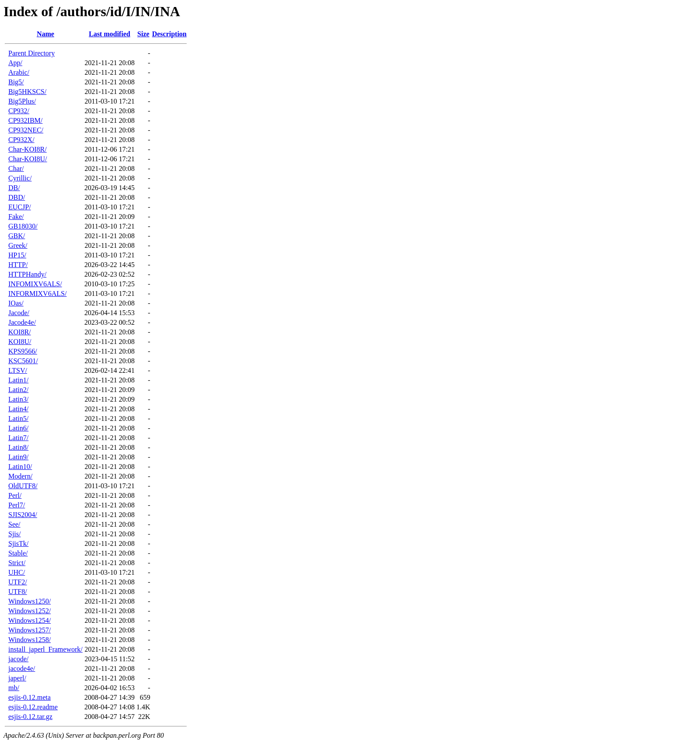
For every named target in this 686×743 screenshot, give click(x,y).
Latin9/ (18, 457)
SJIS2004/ (22, 514)
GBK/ (16, 236)
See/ (14, 524)
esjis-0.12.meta (29, 697)
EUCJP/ (19, 207)
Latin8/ (18, 447)
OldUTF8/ (23, 486)
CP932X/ (21, 139)
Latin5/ (18, 418)
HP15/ (17, 255)
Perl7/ (16, 505)
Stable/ (18, 553)
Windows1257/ (29, 630)
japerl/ (17, 678)
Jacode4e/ (22, 322)
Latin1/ (18, 380)
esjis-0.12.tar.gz (30, 716)
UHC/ (16, 572)
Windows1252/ (29, 611)
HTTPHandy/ (27, 274)
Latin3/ (18, 399)
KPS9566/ (22, 351)
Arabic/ (18, 72)
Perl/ (14, 495)
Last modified (109, 34)
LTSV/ (17, 370)
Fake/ (16, 216)
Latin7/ (18, 437)
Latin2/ (18, 389)
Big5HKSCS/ (27, 91)
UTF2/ (17, 582)
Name (45, 34)
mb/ (13, 687)
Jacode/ (18, 312)
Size (143, 34)
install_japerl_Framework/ (45, 649)
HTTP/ (18, 264)
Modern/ (20, 476)
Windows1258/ (29, 639)
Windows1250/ (29, 601)
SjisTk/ (18, 543)
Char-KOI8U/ (27, 159)
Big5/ (16, 82)
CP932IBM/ (25, 120)
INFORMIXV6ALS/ (37, 293)
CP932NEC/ (25, 130)
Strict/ (16, 562)
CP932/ (18, 111)
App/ (15, 62)
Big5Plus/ (22, 101)
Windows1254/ (29, 620)
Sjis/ (14, 534)
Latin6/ (18, 428)
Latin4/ (18, 409)
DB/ (14, 187)
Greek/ (18, 245)
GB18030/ (23, 226)
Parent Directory (31, 53)
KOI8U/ (19, 341)
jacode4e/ (21, 668)
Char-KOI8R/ (27, 149)
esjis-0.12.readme (33, 707)
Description (169, 34)
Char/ (16, 168)
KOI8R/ (19, 332)
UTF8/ (17, 591)
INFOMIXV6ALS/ (35, 284)
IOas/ (16, 303)
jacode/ (18, 659)
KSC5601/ (23, 361)
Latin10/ (20, 466)
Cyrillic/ (20, 178)
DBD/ (16, 197)
